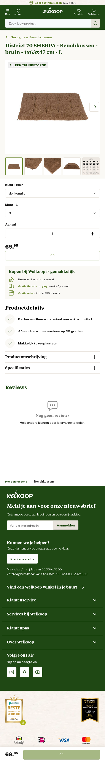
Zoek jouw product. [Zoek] (54, 23)
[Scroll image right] (94, 107)
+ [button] (92, 233)
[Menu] (7, 11)
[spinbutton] (52, 233)
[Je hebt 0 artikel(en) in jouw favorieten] (79, 11)
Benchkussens (44, 481)
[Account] (18, 11)
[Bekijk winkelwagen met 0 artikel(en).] (94, 11)
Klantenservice (22, 559)
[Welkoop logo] (53, 10)
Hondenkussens (16, 481)
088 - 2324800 (76, 573)
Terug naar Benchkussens (28, 37)
